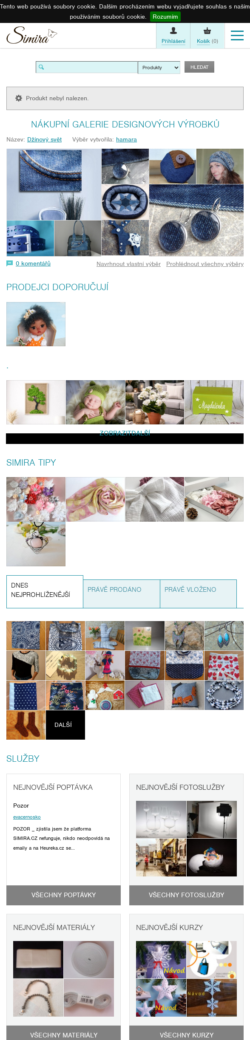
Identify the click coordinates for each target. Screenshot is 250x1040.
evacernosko (27, 817)
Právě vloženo (190, 589)
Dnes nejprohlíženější (40, 590)
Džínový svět (44, 139)
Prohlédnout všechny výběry (205, 264)
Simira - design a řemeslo (31, 37)
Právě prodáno (115, 589)
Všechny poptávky (63, 895)
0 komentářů (33, 263)
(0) (207, 41)
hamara (126, 139)
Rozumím (165, 16)
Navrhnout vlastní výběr (129, 264)
